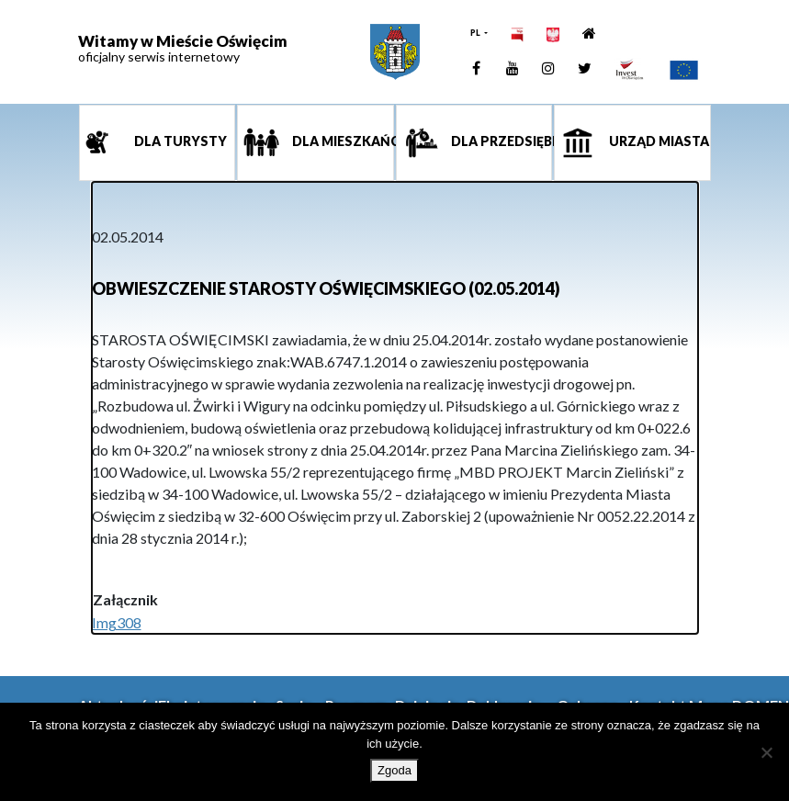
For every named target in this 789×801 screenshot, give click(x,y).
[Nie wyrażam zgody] (766, 752)
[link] (395, 52)
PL (476, 33)
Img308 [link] (116, 622)
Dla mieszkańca (341, 142)
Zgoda (394, 770)
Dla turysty (179, 142)
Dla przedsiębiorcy (500, 142)
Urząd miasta (657, 142)
